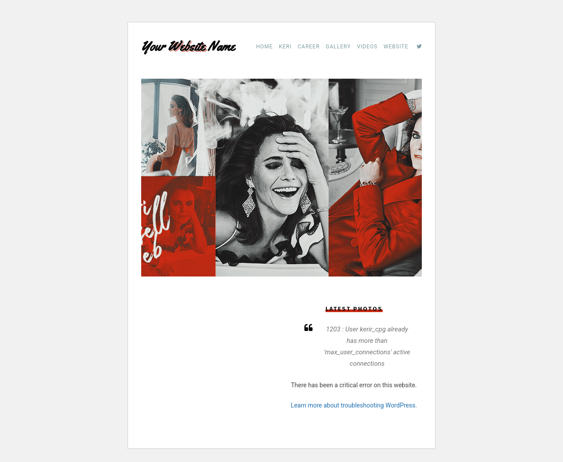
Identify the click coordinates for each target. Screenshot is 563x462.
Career (309, 47)
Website (396, 47)
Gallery (338, 47)
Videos (367, 47)
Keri (285, 47)
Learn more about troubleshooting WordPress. (354, 405)
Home (264, 47)
